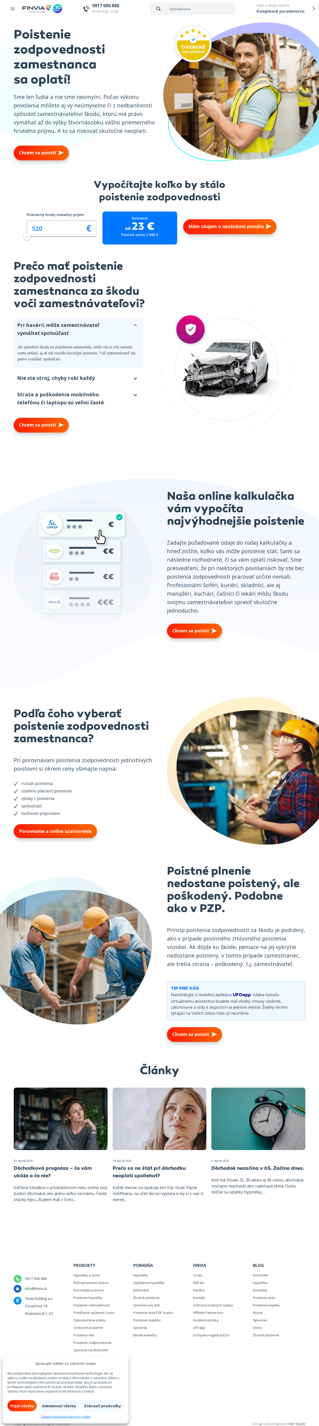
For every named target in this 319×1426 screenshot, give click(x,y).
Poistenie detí (84, 1335)
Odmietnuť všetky (59, 1405)
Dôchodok (141, 1290)
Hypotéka (260, 1282)
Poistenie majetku (146, 1320)
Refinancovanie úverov (91, 1282)
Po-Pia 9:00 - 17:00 (105, 8)
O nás (197, 1275)
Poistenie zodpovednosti (92, 1342)
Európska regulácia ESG (211, 1335)
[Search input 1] (201, 8)
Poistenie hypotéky (88, 1297)
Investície (260, 1290)
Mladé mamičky (145, 1335)
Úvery (257, 1327)
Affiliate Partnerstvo (208, 1312)
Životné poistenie (146, 1297)
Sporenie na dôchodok (91, 1350)
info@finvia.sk (36, 1288)
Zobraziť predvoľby (102, 1405)
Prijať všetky (22, 1405)
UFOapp (242, 995)
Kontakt (199, 1297)
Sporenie (140, 1327)
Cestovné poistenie (88, 1327)
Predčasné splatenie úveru (94, 1312)
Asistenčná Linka (206, 1320)
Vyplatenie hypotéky (148, 1282)
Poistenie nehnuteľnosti (92, 1305)
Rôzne (258, 1312)
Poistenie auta (264, 1297)
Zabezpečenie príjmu (90, 1320)
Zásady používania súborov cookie (65, 1417)
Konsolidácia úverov (89, 1290)
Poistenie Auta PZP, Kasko (153, 1312)
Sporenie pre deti (146, 1305)
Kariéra (198, 1290)
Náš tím (198, 1282)
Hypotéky (140, 1275)
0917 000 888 (36, 1278)
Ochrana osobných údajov (213, 1305)
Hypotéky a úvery (87, 1275)
